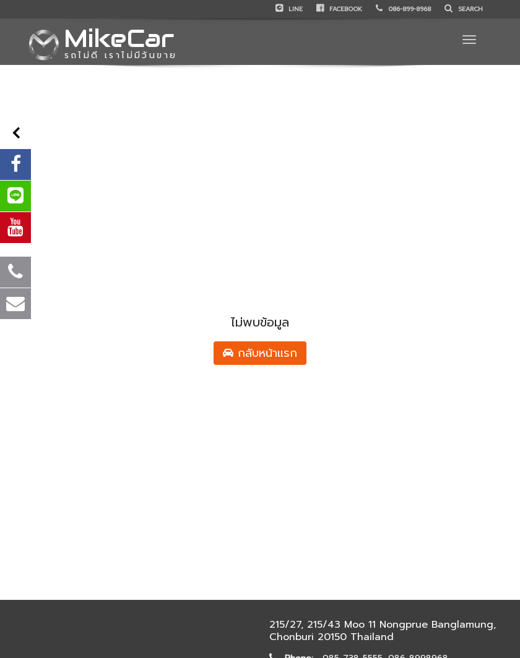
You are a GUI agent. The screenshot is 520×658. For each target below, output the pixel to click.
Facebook (339, 9)
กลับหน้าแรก (260, 353)
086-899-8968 (403, 9)
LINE (289, 9)
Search (463, 9)
